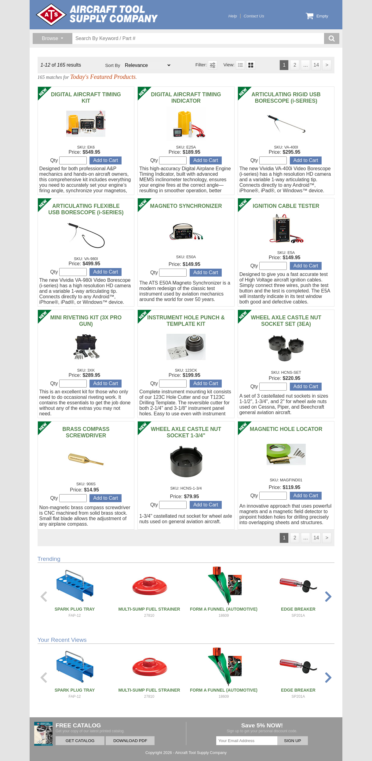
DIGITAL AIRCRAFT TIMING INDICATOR (186, 97)
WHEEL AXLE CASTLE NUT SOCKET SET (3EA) (286, 320)
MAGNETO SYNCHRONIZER (186, 206)
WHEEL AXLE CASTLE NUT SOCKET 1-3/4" (186, 432)
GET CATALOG (80, 740)
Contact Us (254, 16)
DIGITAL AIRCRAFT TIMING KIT (86, 97)
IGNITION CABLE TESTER (286, 206)
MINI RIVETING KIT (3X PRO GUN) (86, 320)
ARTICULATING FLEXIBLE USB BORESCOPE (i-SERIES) (85, 209)
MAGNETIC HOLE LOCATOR (286, 429)
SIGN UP (292, 740)
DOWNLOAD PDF (130, 740)
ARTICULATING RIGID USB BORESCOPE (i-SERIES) (285, 97)
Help (232, 16)
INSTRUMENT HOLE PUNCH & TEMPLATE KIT (186, 320)
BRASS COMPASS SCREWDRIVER (85, 432)
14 (316, 65)
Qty (68, 160)
